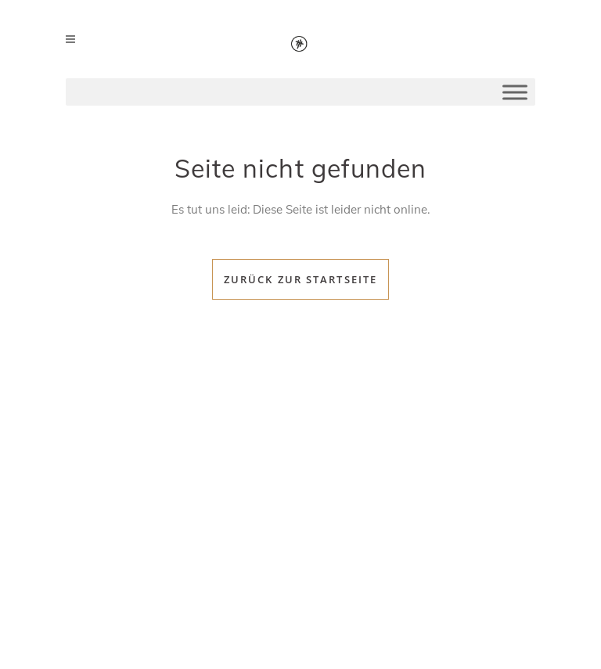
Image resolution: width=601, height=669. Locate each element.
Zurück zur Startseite (300, 279)
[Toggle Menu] (514, 92)
